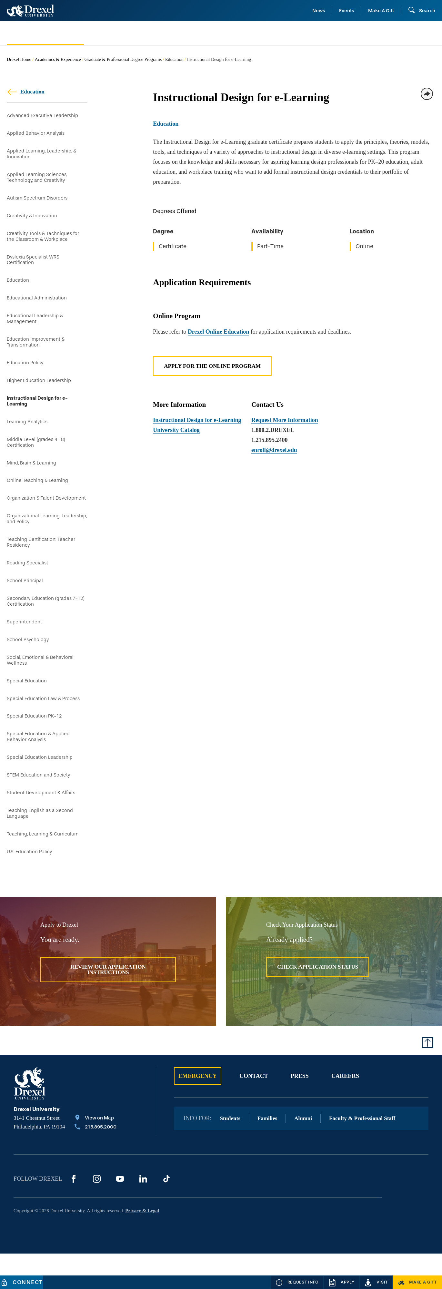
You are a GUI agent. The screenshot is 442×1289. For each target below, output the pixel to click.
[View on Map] (95, 1153)
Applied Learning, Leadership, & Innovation (41, 155)
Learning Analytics (27, 435)
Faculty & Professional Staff (362, 1153)
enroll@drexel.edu (274, 450)
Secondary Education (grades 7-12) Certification (46, 623)
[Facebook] (73, 1214)
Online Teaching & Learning (37, 497)
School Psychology (28, 663)
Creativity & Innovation (32, 220)
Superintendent (24, 645)
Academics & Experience (58, 59)
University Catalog (176, 430)
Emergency (197, 1111)
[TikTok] (166, 1214)
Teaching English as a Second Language (40, 845)
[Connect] (22, 1282)
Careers (345, 1111)
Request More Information (284, 420)
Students (230, 1153)
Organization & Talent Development (46, 516)
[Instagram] (97, 1214)
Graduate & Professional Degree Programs (123, 59)
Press (300, 1111)
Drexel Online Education (218, 331)
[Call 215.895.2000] (95, 1162)
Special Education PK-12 (34, 744)
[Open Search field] (421, 10)
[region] (294, 231)
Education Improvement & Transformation (36, 352)
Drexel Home (19, 59)
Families (267, 1153)
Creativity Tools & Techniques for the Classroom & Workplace (43, 241)
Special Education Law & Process (43, 725)
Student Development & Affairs (41, 824)
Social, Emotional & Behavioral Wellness (40, 685)
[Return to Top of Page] (427, 1078)
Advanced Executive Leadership (42, 115)
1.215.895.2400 (269, 440)
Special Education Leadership (40, 787)
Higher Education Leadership (39, 392)
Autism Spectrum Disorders (37, 201)
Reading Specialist (27, 583)
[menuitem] (55, 33)
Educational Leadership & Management (35, 328)
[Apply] (341, 1282)
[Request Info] (297, 1282)
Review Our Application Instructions (108, 1005)
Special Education (27, 706)
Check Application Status (317, 1002)
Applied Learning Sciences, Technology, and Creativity (37, 180)
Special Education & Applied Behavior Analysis (38, 765)
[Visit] (376, 1282)
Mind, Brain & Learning (31, 478)
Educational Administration (37, 306)
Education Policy (25, 373)
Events (346, 11)
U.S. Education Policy (29, 886)
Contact (253, 1111)
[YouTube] (120, 1214)
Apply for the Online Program (212, 366)
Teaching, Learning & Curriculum (42, 867)
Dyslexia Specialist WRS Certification (33, 266)
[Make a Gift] (417, 1282)
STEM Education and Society (38, 805)
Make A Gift (381, 11)
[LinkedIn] (143, 1214)
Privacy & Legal (142, 1246)
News (318, 11)
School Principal (25, 602)
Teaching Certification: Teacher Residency (41, 561)
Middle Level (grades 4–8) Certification (36, 457)
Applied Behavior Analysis (36, 134)
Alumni (303, 1153)
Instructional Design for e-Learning (37, 414)
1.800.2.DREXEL (273, 430)
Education (174, 59)
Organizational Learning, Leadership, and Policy (47, 537)
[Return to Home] (30, 11)
